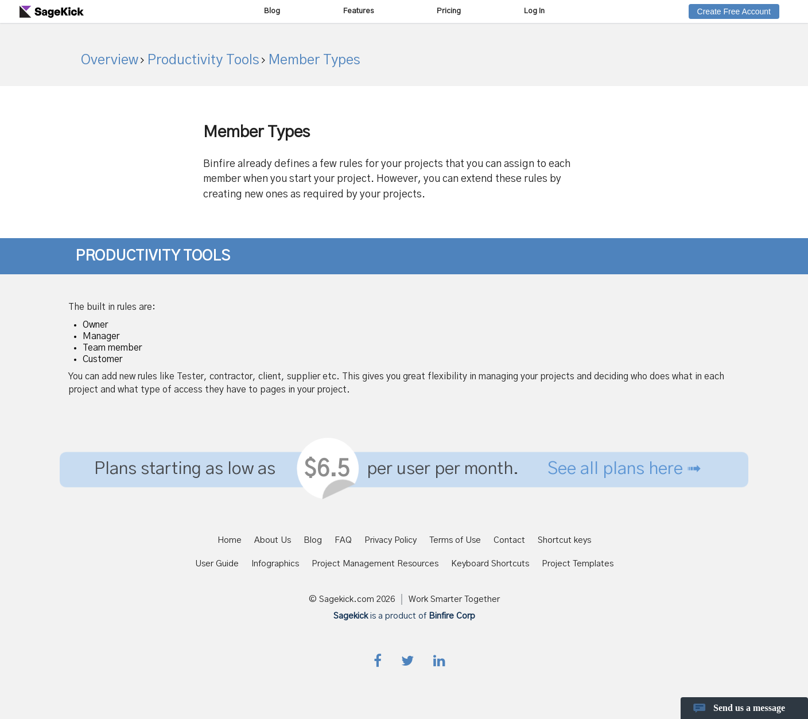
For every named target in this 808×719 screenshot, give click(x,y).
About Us (272, 540)
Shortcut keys (564, 540)
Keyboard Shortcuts (490, 563)
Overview (109, 60)
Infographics (275, 563)
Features (358, 11)
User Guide (217, 563)
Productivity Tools (201, 60)
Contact (509, 540)
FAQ (343, 540)
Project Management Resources (375, 563)
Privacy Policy (390, 540)
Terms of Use (455, 540)
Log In (534, 11)
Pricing (449, 11)
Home (229, 540)
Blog (272, 11)
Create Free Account (734, 11)
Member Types (312, 60)
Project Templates (577, 563)
